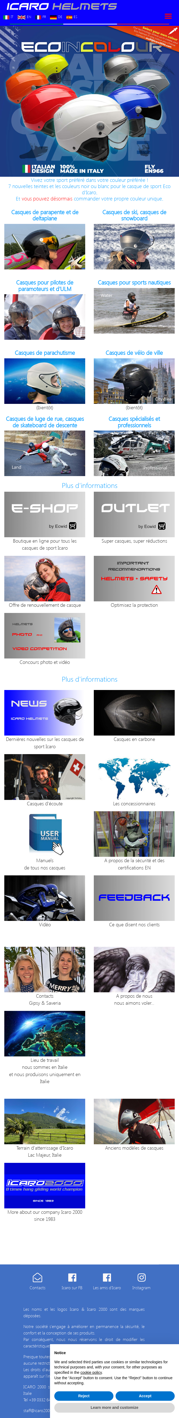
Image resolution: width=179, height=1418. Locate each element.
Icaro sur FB (72, 1287)
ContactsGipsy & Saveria (45, 999)
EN (24, 16)
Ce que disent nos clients (134, 924)
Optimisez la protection (134, 605)
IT (8, 16)
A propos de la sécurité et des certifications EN (134, 863)
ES (71, 16)
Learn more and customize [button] (114, 1407)
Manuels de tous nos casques (44, 863)
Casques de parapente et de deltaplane (44, 215)
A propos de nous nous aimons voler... (134, 999)
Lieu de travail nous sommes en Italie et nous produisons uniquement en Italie (45, 1070)
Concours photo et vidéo (45, 662)
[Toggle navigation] (168, 16)
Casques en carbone (134, 739)
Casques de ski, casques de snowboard (134, 215)
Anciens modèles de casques (134, 1148)
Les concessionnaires (134, 803)
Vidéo (45, 924)
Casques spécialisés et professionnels (134, 421)
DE (56, 16)
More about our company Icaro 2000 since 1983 (45, 1215)
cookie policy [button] (91, 1372)
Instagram (142, 1287)
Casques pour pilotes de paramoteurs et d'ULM (44, 285)
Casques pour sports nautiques (134, 282)
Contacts (37, 1287)
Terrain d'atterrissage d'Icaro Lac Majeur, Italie (44, 1151)
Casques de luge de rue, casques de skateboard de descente (45, 421)
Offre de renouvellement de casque (45, 605)
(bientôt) (44, 407)
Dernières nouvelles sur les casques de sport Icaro (45, 742)
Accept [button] (145, 1396)
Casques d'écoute (45, 803)
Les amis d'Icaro (107, 1287)
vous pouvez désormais (47, 198)
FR (40, 16)
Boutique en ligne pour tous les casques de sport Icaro (45, 544)
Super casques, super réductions (134, 541)
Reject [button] (84, 1396)
